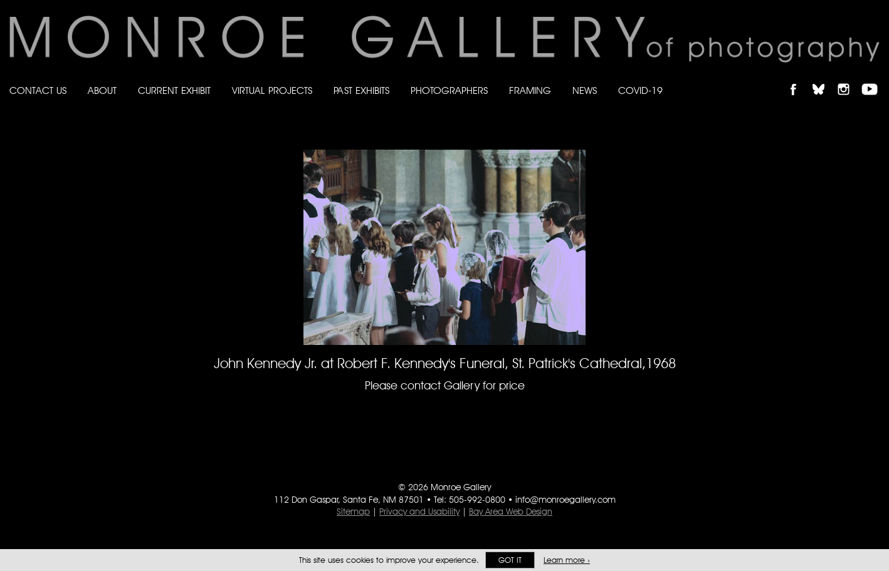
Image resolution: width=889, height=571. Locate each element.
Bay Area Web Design (510, 512)
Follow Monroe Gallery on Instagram (849, 78)
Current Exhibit (174, 90)
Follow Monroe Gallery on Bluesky (824, 78)
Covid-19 (640, 90)
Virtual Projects (272, 90)
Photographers (449, 90)
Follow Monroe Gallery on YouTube (874, 78)
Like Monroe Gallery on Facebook (799, 78)
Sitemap (353, 512)
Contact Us (37, 90)
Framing (530, 90)
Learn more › (567, 560)
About (102, 90)
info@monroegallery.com (565, 500)
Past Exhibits (361, 90)
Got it (510, 560)
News (584, 90)
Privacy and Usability (419, 512)
